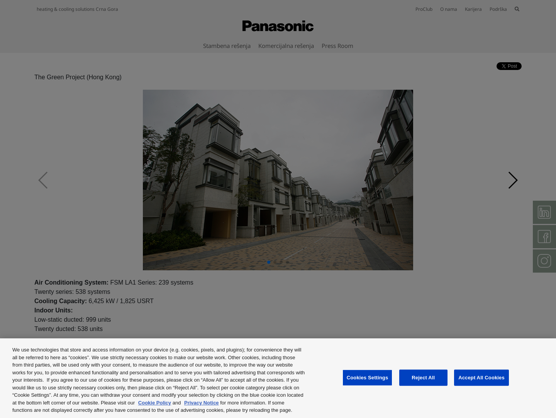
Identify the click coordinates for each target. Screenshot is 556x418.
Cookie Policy (154, 403)
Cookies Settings (367, 377)
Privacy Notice (201, 403)
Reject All (423, 377)
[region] (278, 378)
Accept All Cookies (481, 377)
